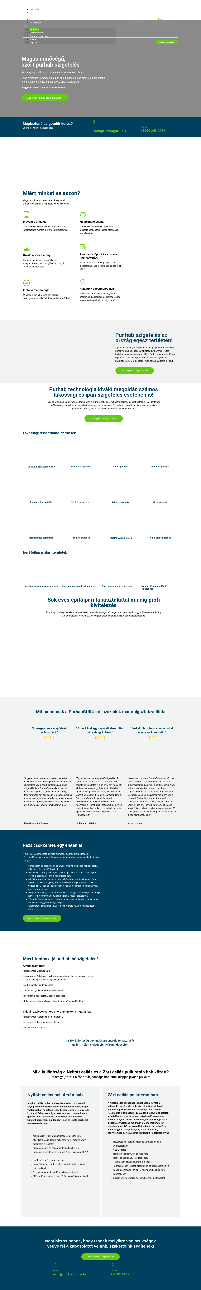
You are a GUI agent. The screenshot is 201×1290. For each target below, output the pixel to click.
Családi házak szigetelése (41, 467)
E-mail (94, 127)
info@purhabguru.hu (134, 21)
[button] (70, 26)
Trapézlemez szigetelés (41, 538)
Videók (34, 19)
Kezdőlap (35, 9)
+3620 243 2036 (163, 21)
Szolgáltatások (38, 12)
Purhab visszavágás (41, 16)
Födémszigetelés (160, 466)
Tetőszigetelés (120, 466)
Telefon (159, 19)
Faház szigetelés (120, 502)
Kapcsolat (36, 22)
